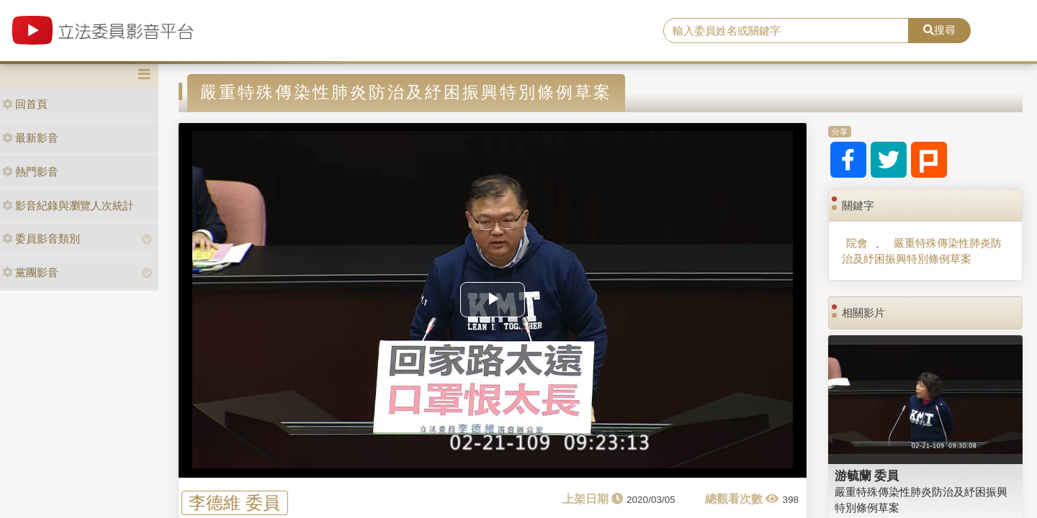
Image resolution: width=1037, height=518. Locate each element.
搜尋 (939, 30)
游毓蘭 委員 (867, 475)
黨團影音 (30, 272)
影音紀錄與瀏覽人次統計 (68, 205)
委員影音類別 (41, 238)
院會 (857, 243)
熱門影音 (30, 171)
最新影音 (30, 138)
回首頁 (25, 104)
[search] (786, 31)
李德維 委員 (234, 502)
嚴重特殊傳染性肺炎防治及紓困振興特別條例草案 (921, 250)
